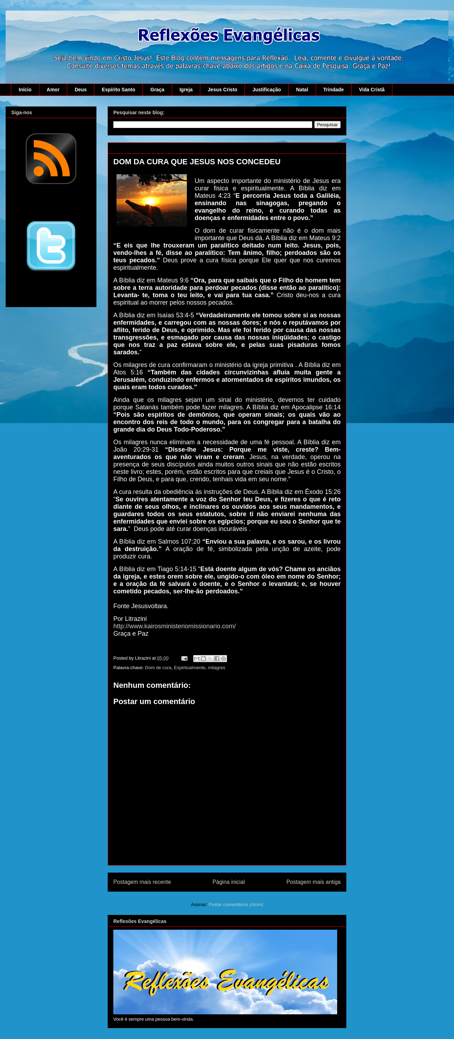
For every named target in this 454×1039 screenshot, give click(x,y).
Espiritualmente (190, 667)
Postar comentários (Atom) (236, 904)
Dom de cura (158, 667)
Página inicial (229, 882)
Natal (302, 89)
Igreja (186, 89)
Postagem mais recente (142, 882)
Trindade (333, 89)
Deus (81, 89)
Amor (53, 89)
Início (25, 89)
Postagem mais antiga (313, 882)
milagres (216, 667)
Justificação (266, 89)
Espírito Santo (118, 89)
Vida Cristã (372, 89)
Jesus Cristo (222, 89)
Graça (157, 89)
